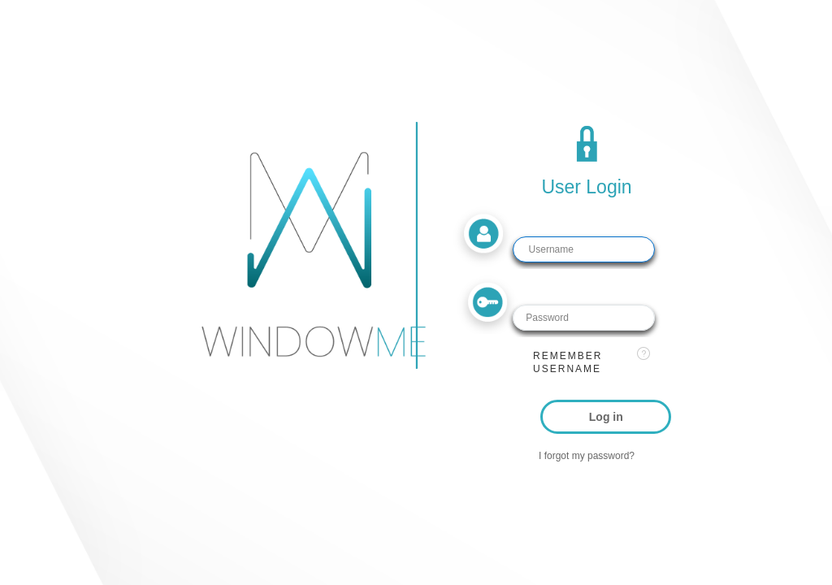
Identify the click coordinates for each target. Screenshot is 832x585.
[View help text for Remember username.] (643, 353)
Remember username (567, 362)
